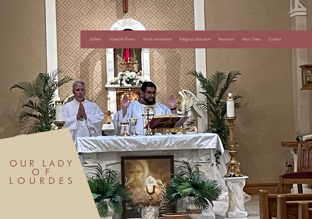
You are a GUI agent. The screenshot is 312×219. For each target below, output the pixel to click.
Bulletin (95, 39)
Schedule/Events (122, 39)
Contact (275, 39)
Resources (226, 39)
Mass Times (251, 39)
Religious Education (195, 39)
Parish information (157, 39)
